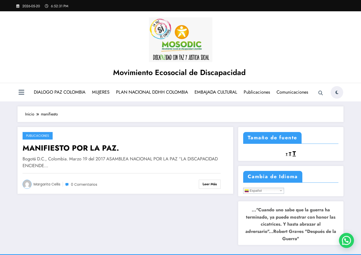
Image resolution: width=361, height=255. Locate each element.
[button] (346, 240)
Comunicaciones (292, 92)
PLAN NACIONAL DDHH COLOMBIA (152, 92)
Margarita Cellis (47, 184)
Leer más (210, 183)
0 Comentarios (84, 184)
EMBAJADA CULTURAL (216, 92)
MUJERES (101, 92)
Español (253, 190)
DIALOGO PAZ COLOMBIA (59, 92)
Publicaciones (257, 92)
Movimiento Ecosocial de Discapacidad (179, 72)
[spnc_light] (337, 92)
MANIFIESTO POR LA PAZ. (71, 148)
